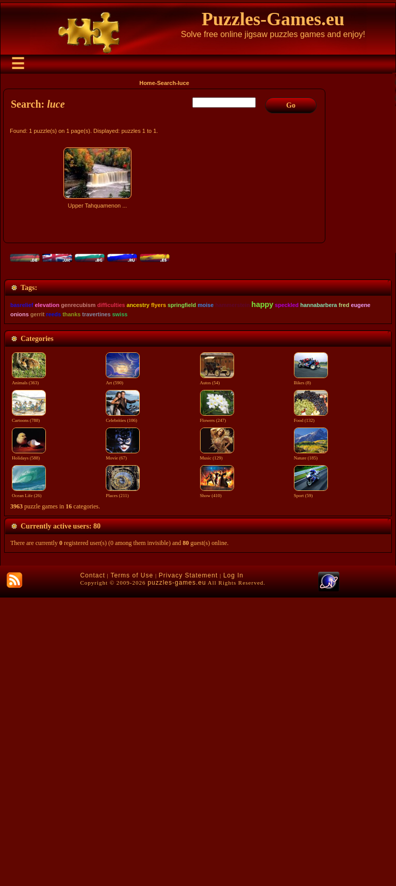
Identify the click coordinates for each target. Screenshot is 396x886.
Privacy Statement (188, 863)
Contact (92, 863)
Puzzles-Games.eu (273, 19)
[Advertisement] (165, 302)
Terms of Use (131, 863)
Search (166, 83)
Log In (233, 863)
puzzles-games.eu (176, 871)
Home (147, 83)
